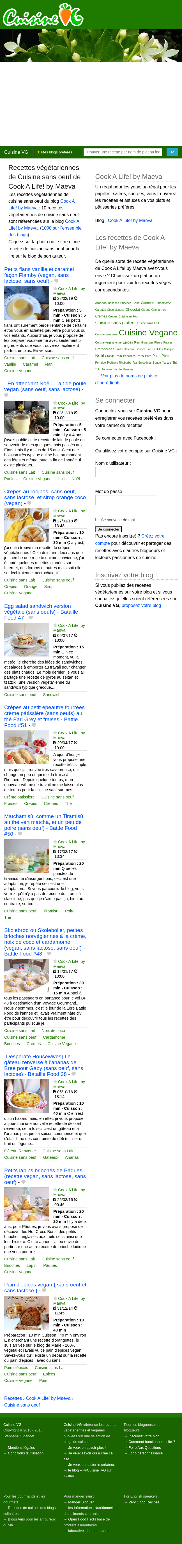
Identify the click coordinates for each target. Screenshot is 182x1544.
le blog (73, 1470)
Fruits (119, 349)
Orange (30, 586)
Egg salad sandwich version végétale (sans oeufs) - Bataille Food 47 (41, 612)
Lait (61, 478)
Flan (49, 364)
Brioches (12, 1043)
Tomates (107, 369)
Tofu (98, 369)
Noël (76, 478)
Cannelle (147, 303)
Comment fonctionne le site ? (151, 1442)
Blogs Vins (16, 1519)
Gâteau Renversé (20, 1151)
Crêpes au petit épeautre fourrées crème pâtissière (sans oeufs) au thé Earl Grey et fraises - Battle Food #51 (44, 716)
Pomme (167, 356)
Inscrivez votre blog (143, 1436)
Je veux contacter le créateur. (91, 1465)
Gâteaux (50, 1157)
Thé (68, 803)
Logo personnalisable (145, 1453)
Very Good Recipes (143, 1502)
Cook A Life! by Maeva (48, 1398)
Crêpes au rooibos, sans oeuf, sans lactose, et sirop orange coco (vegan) (45, 497)
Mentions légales (21, 1447)
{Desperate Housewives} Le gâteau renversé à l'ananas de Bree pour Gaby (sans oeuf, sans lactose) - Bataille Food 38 (43, 1065)
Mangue (169, 349)
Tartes (166, 363)
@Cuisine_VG (94, 1470)
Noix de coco (53, 1030)
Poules (10, 478)
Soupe (157, 362)
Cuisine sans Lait (19, 358)
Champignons (116, 309)
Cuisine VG (16, 152)
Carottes (100, 309)
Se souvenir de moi (118, 520)
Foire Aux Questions (144, 1447)
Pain (43, 1380)
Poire (70, 911)
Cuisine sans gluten (115, 322)
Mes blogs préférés (54, 152)
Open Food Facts (82, 1519)
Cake (136, 303)
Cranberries (158, 309)
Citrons (145, 309)
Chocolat (133, 309)
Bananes (113, 303)
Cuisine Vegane (18, 370)
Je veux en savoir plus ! (87, 1447)
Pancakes (129, 356)
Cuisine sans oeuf (58, 358)
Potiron (112, 363)
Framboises (104, 349)
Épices (49, 1374)
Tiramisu (50, 911)
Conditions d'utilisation (25, 1453)
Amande (101, 303)
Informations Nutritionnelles (95, 1508)
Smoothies (144, 362)
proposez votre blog (141, 605)
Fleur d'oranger (143, 342)
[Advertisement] (91, 104)
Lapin (31, 1265)
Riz (135, 362)
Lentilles (158, 349)
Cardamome (54, 1037)
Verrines (128, 369)
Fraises (10, 803)
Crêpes (10, 586)
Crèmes (51, 803)
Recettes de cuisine (23, 1508)
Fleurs (158, 342)
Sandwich (51, 694)
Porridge (100, 362)
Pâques (50, 1265)
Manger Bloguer (81, 1502)
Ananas (72, 1157)
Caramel (30, 364)
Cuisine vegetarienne (108, 342)
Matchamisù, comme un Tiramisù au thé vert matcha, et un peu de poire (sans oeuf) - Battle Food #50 (43, 825)
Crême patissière (19, 797)
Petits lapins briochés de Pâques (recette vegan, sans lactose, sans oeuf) (45, 1176)
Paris (140, 356)
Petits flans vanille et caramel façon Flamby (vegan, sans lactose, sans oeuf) (39, 275)
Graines (141, 349)
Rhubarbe (125, 362)
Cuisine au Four (129, 316)
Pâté (148, 356)
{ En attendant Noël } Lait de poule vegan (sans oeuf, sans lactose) (45, 386)
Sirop (49, 586)
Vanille (10, 364)
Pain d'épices (16, 1367)
